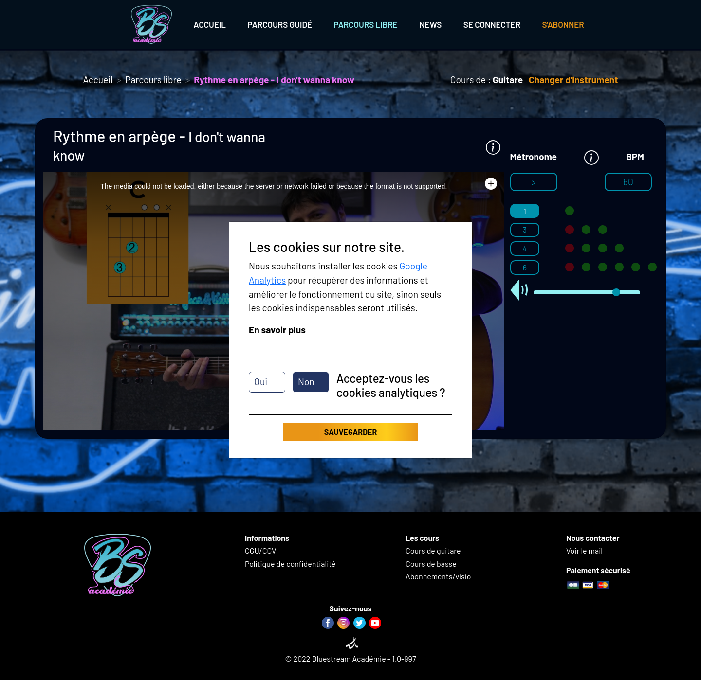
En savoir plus (277, 329)
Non (306, 381)
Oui (260, 381)
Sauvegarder (350, 431)
